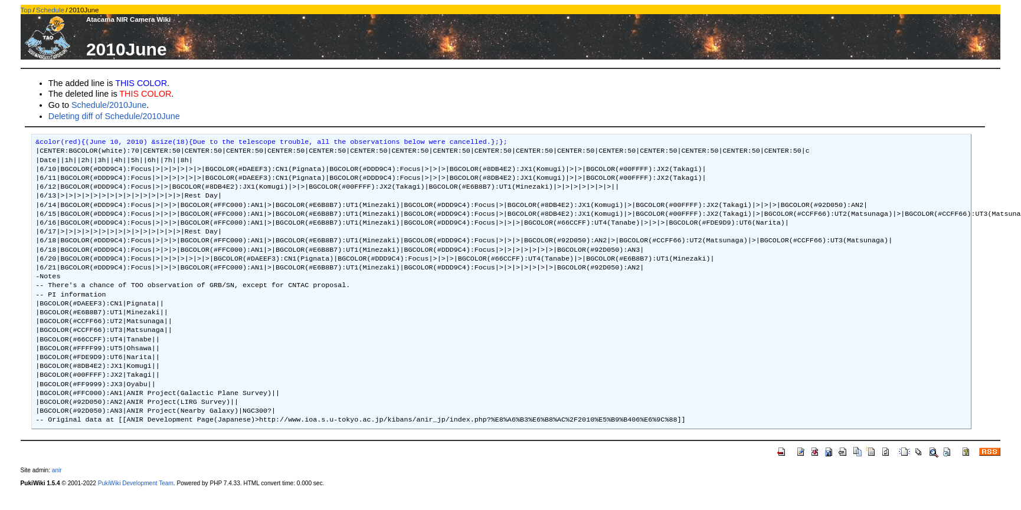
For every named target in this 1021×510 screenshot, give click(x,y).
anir (57, 470)
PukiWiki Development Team (136, 483)
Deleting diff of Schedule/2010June (114, 116)
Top (26, 10)
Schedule (50, 10)
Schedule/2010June (108, 105)
